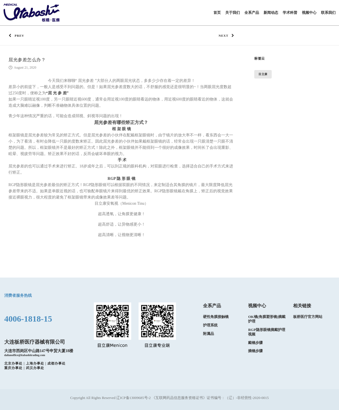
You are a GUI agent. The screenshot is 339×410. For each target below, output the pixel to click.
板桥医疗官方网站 (307, 317)
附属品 (208, 334)
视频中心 (257, 305)
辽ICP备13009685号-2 (133, 398)
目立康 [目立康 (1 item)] (262, 74)
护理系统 (210, 325)
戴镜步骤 (255, 343)
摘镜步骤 (255, 351)
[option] (222, 322)
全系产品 (212, 305)
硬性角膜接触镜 (216, 317)
